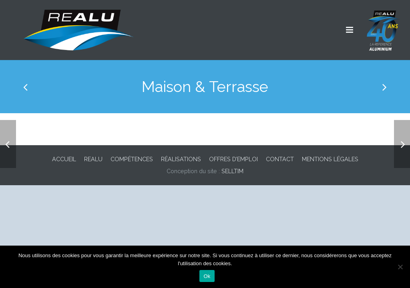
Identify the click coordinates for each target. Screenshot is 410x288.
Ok (206, 276)
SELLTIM (232, 171)
